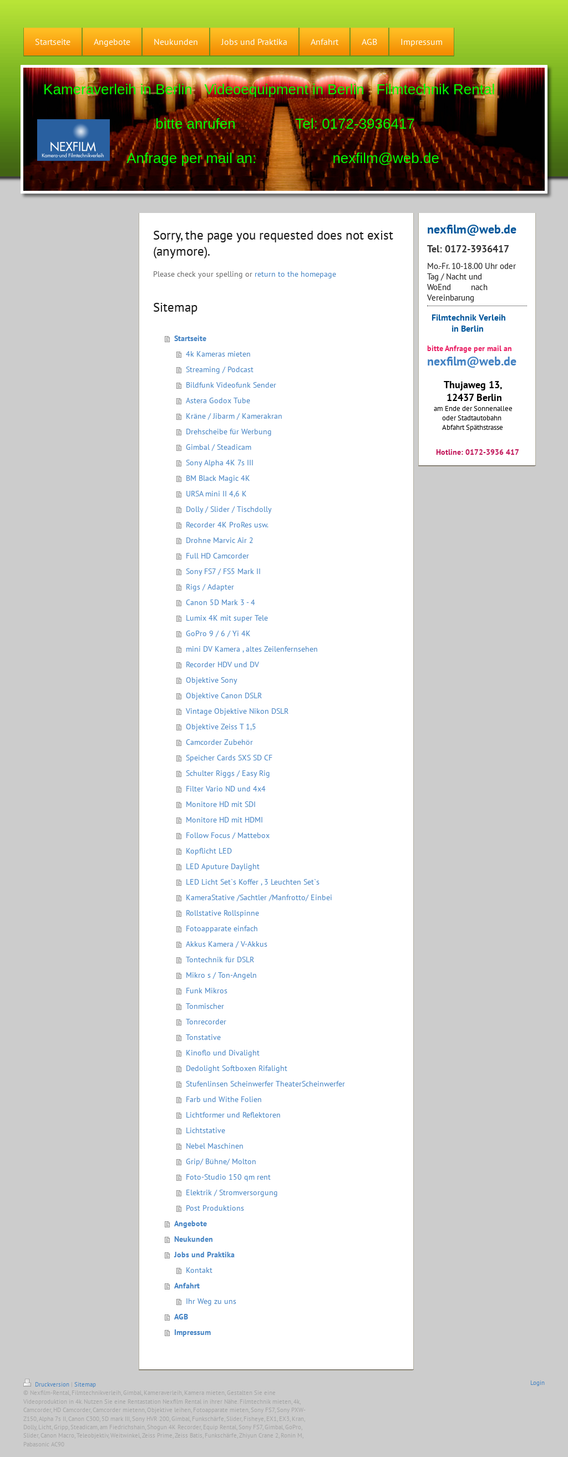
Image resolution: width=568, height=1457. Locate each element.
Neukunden (193, 1239)
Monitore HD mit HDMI (224, 820)
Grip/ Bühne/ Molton (221, 1161)
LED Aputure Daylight (223, 866)
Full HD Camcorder (217, 556)
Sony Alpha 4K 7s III (219, 463)
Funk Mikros (206, 991)
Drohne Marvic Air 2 (219, 540)
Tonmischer (205, 1006)
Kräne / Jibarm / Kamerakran (234, 416)
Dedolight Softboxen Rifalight (236, 1068)
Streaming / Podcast (219, 369)
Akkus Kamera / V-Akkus (226, 944)
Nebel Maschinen (215, 1146)
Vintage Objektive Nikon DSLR (237, 711)
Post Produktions (215, 1208)
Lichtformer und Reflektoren (233, 1115)
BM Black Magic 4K (218, 478)
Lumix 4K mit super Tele (227, 618)
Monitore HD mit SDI (221, 804)
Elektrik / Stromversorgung (232, 1192)
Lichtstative (205, 1130)
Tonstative (203, 1037)
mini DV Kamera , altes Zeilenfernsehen (252, 649)
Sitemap (85, 1384)
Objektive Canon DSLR (224, 695)
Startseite (190, 338)
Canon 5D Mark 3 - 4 (220, 602)
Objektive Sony (211, 680)
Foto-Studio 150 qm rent (228, 1177)
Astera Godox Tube (218, 400)
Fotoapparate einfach (222, 928)
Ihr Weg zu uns (211, 1301)
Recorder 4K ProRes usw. (227, 525)
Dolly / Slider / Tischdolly (229, 509)
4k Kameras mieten (218, 354)
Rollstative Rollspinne (222, 913)
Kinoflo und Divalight (223, 1053)
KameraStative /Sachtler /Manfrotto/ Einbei (259, 897)
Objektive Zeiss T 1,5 (221, 727)
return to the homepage (295, 274)
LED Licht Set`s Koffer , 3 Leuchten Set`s (253, 882)
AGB (181, 1317)
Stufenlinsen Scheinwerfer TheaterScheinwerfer (265, 1084)
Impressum (192, 1332)
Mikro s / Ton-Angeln (221, 975)
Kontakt (199, 1270)
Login (537, 1383)
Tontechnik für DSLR (220, 959)
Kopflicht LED (209, 851)
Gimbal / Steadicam (218, 447)
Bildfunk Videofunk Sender (231, 385)
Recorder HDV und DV (222, 664)
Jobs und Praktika (204, 1255)
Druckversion (47, 1384)
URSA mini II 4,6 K (216, 494)
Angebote (190, 1223)
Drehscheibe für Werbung (229, 431)
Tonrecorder (206, 1022)
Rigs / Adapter (210, 587)
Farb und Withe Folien (224, 1099)
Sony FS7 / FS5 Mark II (223, 571)
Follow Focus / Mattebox (228, 835)
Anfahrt (187, 1286)
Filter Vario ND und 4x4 (226, 789)
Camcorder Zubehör (219, 742)
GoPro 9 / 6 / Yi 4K (218, 633)
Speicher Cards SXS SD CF (229, 758)
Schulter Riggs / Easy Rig (228, 773)
